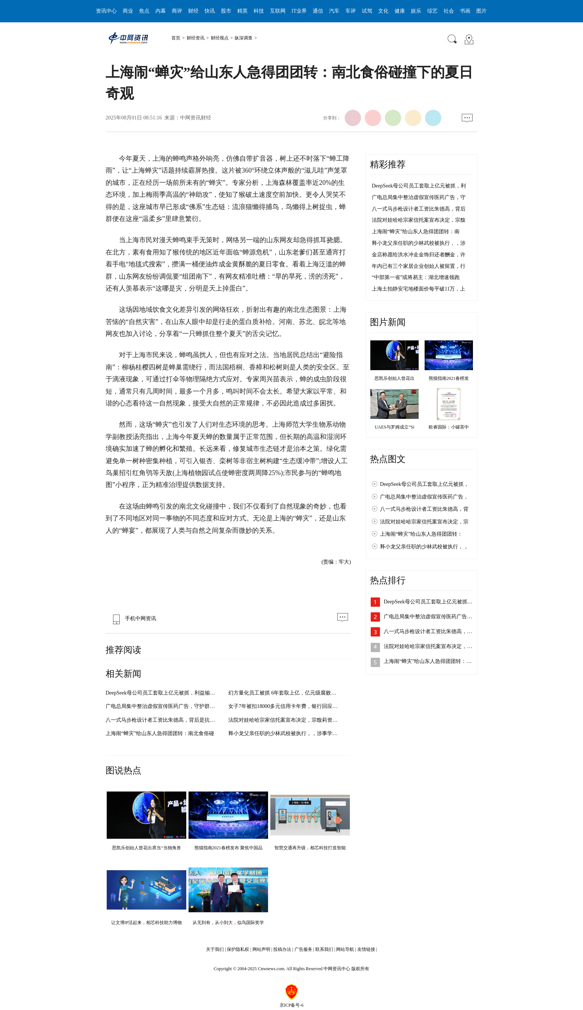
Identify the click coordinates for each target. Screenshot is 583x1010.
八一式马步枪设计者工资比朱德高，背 (424, 509)
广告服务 (303, 949)
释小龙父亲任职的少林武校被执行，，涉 (419, 243)
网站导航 (345, 949)
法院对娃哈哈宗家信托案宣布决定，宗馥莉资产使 (285, 720)
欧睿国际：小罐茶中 (449, 427)
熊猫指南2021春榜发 (449, 378)
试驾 (367, 11)
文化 (383, 11)
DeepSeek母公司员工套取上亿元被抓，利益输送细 (163, 693)
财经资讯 (195, 38)
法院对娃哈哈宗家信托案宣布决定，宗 (424, 522)
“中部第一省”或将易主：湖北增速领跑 (416, 277)
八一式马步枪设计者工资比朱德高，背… (430, 631)
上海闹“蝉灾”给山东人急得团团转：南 (416, 231)
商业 (128, 11)
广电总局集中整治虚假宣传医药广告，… (430, 616)
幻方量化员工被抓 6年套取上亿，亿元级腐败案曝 (285, 693)
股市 (226, 11)
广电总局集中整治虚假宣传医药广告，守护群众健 (163, 706)
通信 (318, 11)
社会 (449, 11)
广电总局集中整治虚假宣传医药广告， (424, 497)
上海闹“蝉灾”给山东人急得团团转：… (427, 661)
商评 (177, 11)
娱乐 (416, 11)
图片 (481, 11)
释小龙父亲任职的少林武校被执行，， (424, 546)
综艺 (432, 11)
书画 (465, 11)
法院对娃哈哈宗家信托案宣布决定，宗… (430, 646)
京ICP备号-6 (292, 1005)
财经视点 (220, 38)
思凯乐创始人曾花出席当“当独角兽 (146, 847)
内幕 (160, 11)
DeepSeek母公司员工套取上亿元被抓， (424, 484)
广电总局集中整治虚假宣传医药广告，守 (419, 197)
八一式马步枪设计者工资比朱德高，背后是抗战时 (163, 720)
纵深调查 (243, 38)
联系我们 (324, 949)
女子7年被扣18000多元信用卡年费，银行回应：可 (285, 706)
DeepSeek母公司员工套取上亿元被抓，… (431, 602)
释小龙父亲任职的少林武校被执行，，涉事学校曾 (285, 733)
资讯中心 (106, 11)
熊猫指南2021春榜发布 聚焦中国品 (228, 847)
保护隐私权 (238, 949)
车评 (350, 11)
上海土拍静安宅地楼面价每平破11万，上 (418, 289)
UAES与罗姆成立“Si (395, 427)
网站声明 (261, 949)
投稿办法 (282, 949)
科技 (259, 11)
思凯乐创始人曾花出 (394, 378)
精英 (242, 11)
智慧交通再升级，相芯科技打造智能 (310, 847)
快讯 (209, 11)
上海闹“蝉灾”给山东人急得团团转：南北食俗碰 (160, 733)
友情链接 (366, 949)
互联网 (278, 11)
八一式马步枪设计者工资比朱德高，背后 (419, 209)
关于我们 (215, 949)
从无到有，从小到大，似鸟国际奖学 (228, 922)
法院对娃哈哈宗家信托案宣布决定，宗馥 (419, 220)
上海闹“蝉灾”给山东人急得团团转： (421, 534)
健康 (399, 11)
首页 (175, 38)
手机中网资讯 (132, 618)
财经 (193, 11)
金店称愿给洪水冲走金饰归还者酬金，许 (419, 254)
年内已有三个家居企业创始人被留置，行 (419, 266)
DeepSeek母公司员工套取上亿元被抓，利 (419, 186)
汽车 (334, 11)
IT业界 (299, 11)
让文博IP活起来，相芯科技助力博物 (146, 922)
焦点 (144, 11)
